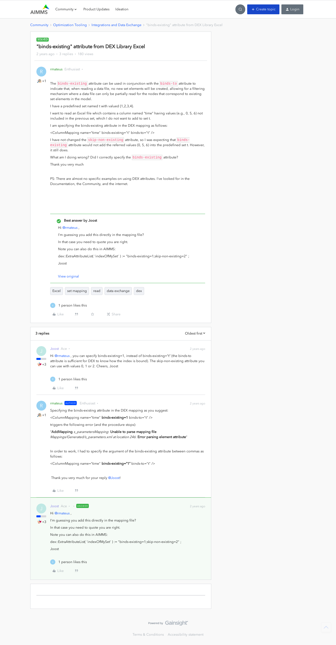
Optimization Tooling (70, 25)
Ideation (121, 9)
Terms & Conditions (148, 634)
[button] (263, 9)
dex (139, 291)
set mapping (77, 291)
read (96, 291)
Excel (56, 291)
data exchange (118, 291)
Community (39, 25)
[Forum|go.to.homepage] (39, 9)
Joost (54, 349)
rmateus (56, 69)
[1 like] (68, 305)
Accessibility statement (185, 634)
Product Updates (96, 9)
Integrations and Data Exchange (116, 25)
